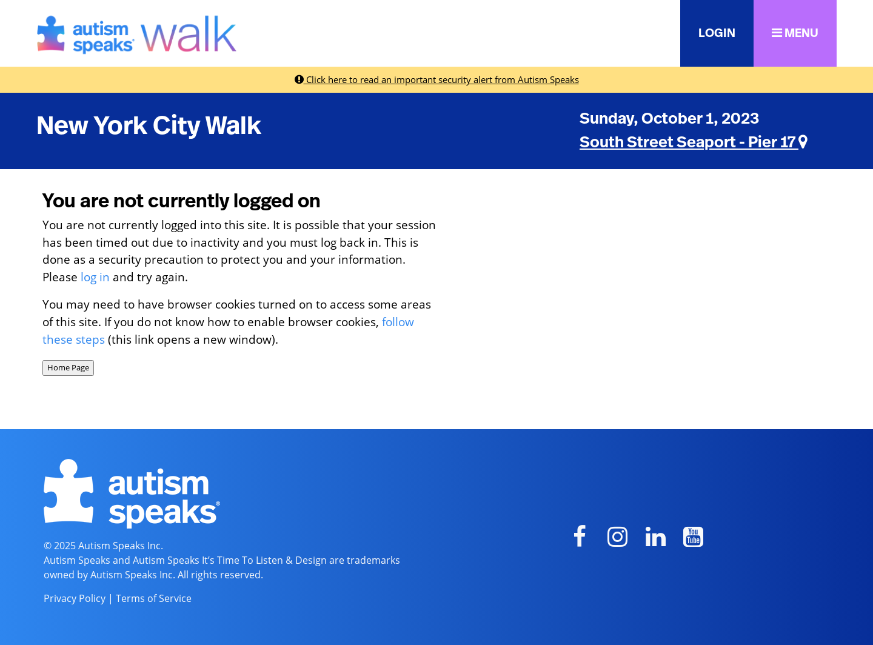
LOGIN (716, 33)
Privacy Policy (74, 598)
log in (95, 277)
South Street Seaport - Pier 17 (694, 142)
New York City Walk (148, 126)
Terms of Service (154, 598)
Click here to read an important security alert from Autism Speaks (437, 79)
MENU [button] (795, 33)
